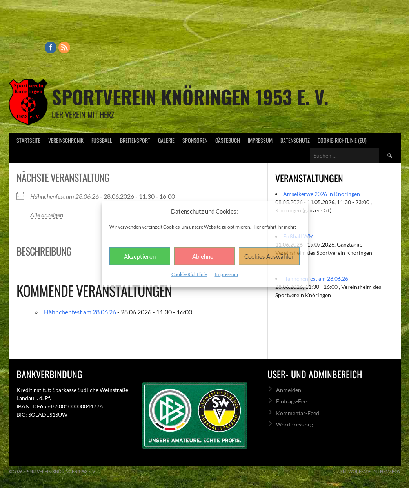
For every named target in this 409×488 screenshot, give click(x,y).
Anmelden (288, 389)
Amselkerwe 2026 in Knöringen (321, 193)
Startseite (28, 140)
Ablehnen (204, 255)
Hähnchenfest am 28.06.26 (64, 196)
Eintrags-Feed (293, 401)
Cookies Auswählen (269, 255)
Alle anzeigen (46, 214)
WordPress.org (294, 424)
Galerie (166, 140)
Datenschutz (295, 140)
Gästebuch (227, 140)
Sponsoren (194, 140)
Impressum (226, 274)
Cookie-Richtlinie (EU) (342, 140)
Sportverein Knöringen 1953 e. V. (190, 97)
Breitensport (135, 140)
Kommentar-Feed (297, 413)
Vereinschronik (66, 140)
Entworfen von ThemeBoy (370, 471)
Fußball (101, 140)
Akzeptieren (140, 255)
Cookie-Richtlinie (189, 274)
